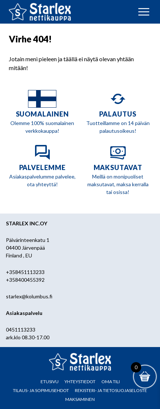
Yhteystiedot (80, 381)
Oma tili (110, 381)
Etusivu (50, 381)
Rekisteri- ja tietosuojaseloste (111, 390)
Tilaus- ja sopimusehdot (41, 390)
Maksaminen (80, 399)
